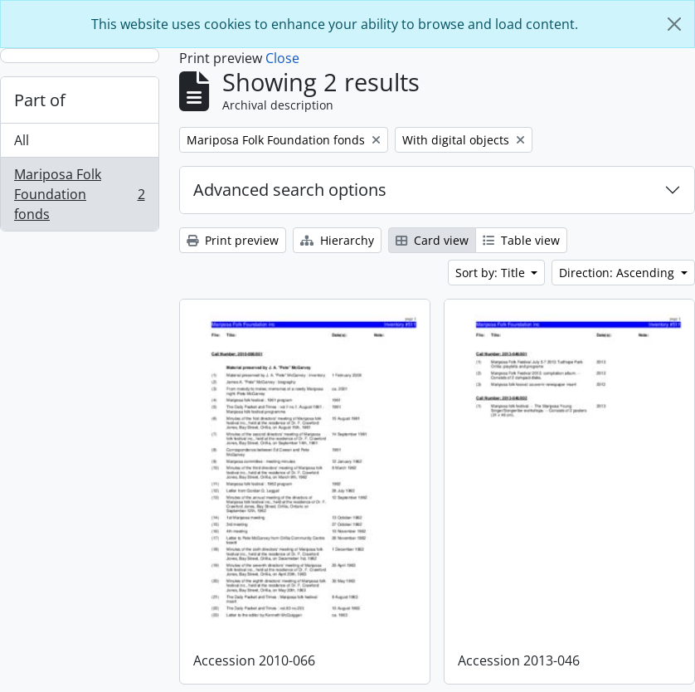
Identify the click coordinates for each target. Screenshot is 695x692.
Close (282, 58)
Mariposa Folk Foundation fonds (79, 194)
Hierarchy (337, 240)
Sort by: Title (491, 272)
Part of (40, 100)
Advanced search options (289, 189)
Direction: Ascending (618, 272)
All (21, 140)
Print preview (233, 240)
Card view (432, 240)
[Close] (674, 24)
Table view (521, 240)
